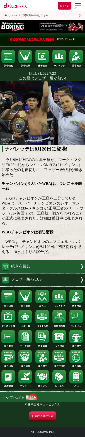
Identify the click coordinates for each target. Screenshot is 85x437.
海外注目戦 (59, 365)
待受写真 (42, 345)
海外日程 (8, 365)
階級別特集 (59, 325)
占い (76, 385)
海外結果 (25, 365)
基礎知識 (8, 385)
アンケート (25, 385)
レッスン (59, 385)
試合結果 (25, 64)
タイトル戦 (42, 325)
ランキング (59, 64)
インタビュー (76, 325)
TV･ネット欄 (8, 325)
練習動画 (42, 64)
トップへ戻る (19, 397)
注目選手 (76, 345)
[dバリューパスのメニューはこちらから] (77, 6)
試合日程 (8, 64)
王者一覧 (25, 325)
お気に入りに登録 (42, 416)
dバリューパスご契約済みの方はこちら (26, 15)
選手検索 (76, 64)
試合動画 (8, 345)
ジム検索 (59, 345)
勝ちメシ (42, 385)
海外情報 (76, 365)
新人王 (42, 305)
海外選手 (42, 365)
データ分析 (25, 345)
